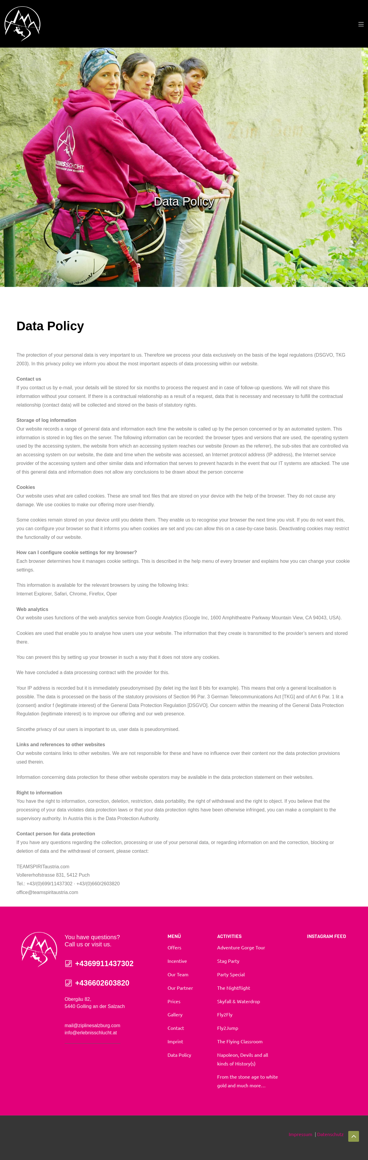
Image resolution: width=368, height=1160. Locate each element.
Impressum (301, 1134)
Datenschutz (330, 1134)
